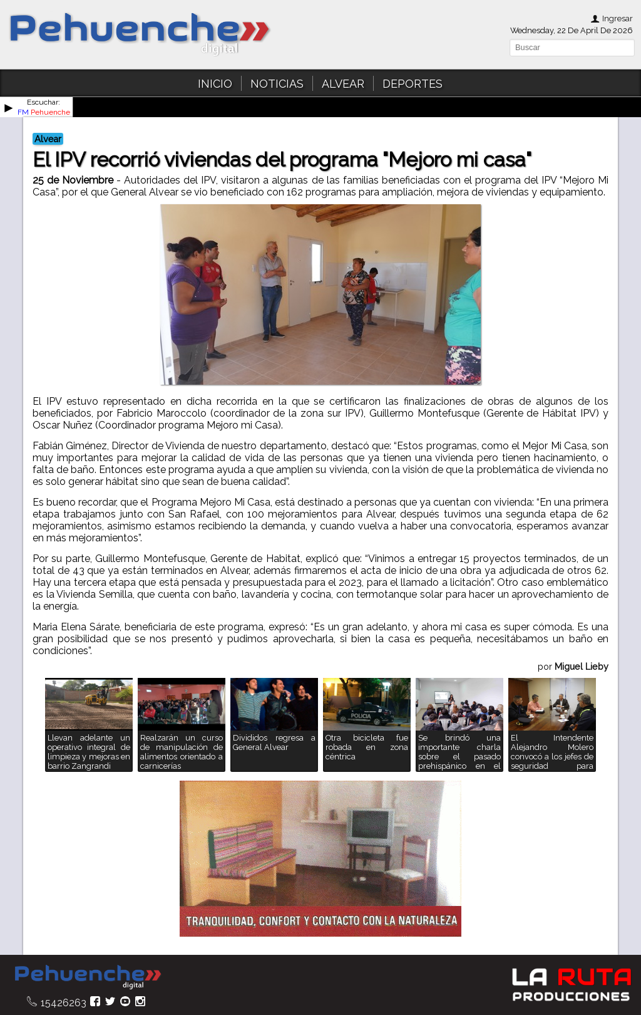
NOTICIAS (277, 83)
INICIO (215, 83)
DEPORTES (412, 83)
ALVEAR (343, 83)
